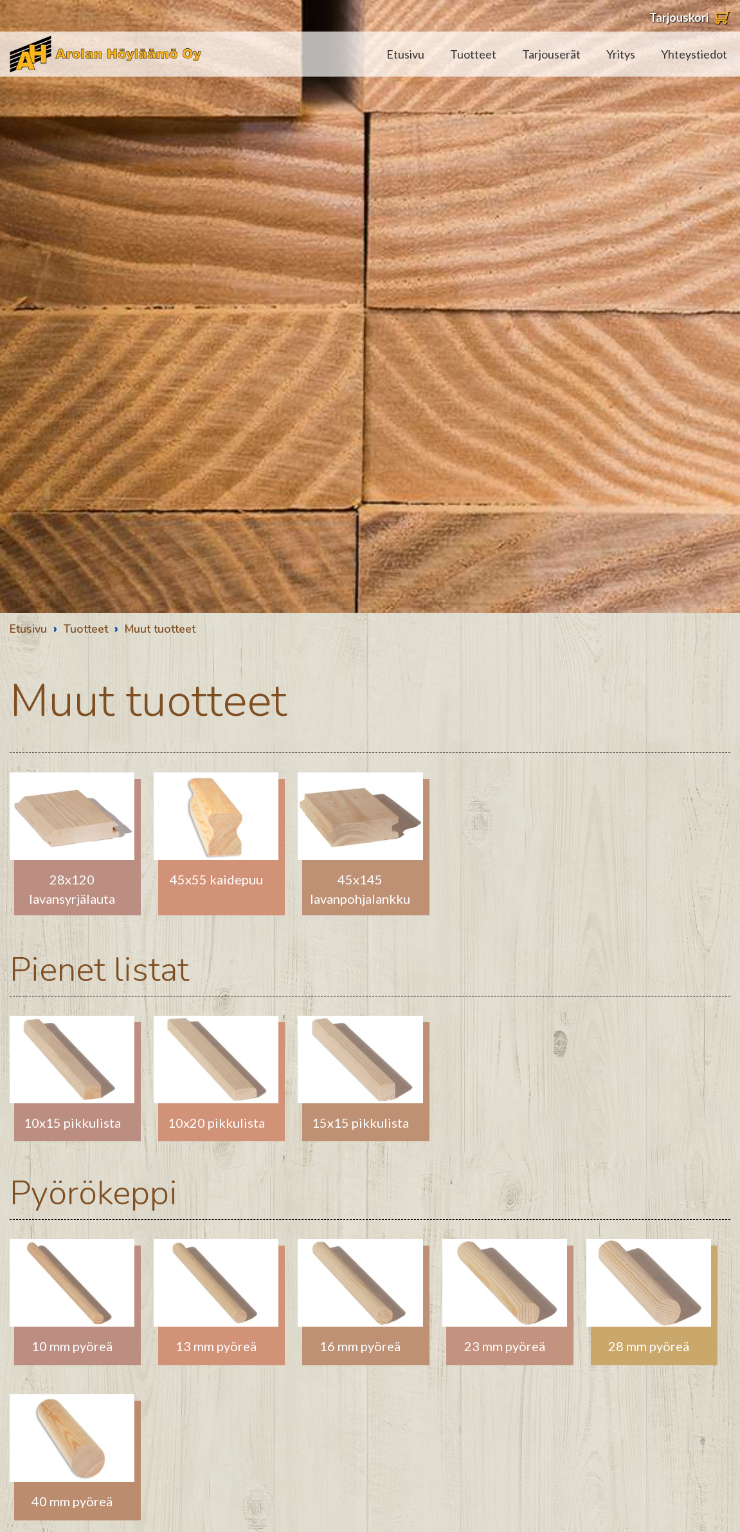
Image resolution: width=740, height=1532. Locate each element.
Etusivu (405, 54)
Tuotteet (473, 54)
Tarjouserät (551, 54)
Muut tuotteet (160, 629)
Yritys (620, 54)
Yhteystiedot (694, 54)
